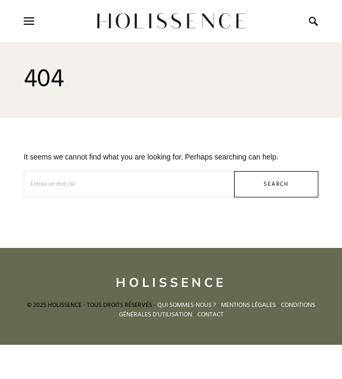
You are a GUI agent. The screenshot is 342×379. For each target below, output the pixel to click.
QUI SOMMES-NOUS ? (186, 305)
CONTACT (210, 315)
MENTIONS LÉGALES (248, 305)
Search (276, 184)
